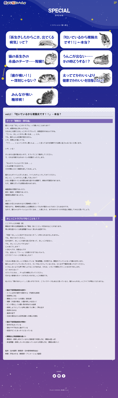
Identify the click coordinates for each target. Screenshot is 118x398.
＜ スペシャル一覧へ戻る (59, 25)
